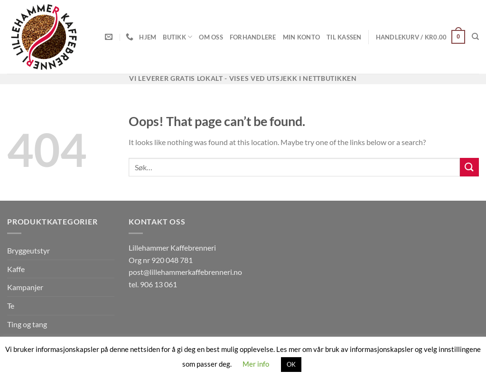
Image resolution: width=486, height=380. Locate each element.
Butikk (177, 36)
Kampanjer (25, 287)
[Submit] (469, 167)
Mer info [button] (256, 364)
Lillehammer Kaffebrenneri (172, 247)
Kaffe (16, 268)
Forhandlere (253, 37)
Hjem (147, 37)
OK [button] (291, 364)
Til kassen (344, 37)
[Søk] (475, 37)
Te (10, 305)
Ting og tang (27, 324)
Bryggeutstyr (28, 250)
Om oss (211, 37)
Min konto (301, 37)
